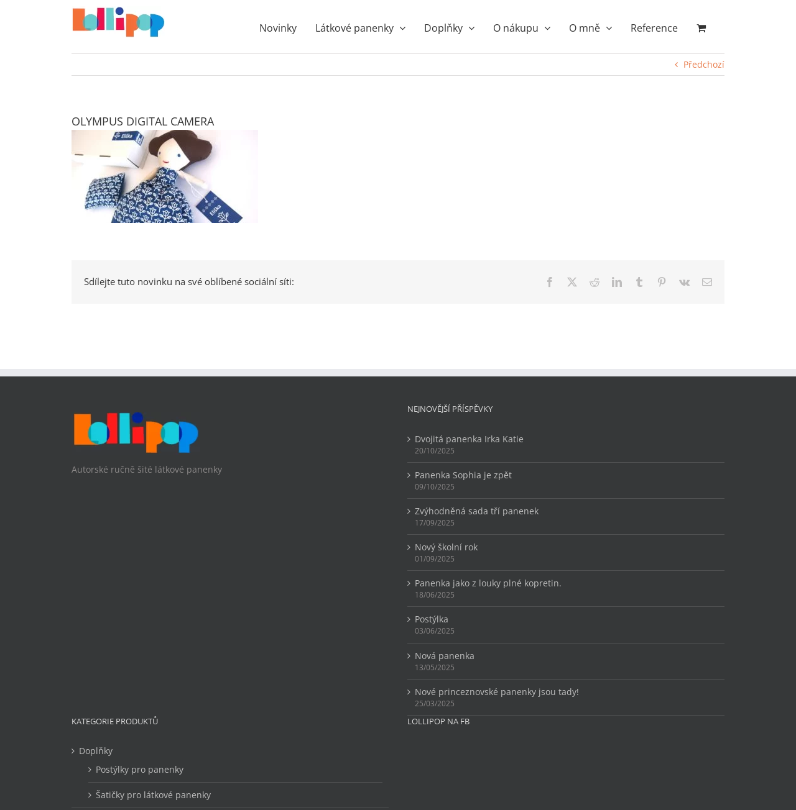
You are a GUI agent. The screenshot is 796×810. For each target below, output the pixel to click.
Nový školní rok (446, 547)
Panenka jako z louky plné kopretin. (488, 583)
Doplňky (96, 751)
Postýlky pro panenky (139, 769)
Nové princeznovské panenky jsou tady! (497, 692)
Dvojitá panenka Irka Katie (469, 439)
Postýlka (431, 619)
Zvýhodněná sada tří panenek (477, 511)
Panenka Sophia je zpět (463, 475)
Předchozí (703, 64)
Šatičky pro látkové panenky (153, 795)
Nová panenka (444, 656)
